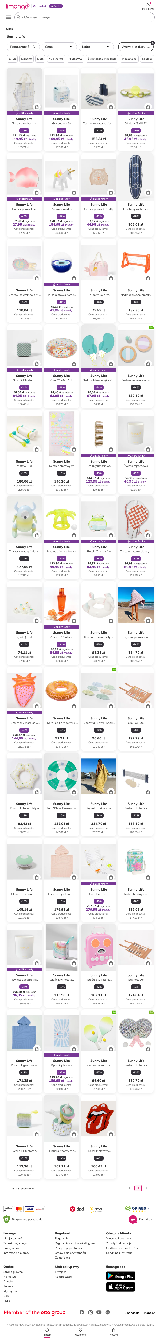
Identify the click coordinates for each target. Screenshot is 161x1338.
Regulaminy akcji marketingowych (76, 1245)
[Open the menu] (9, 18)
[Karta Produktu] (24, 111)
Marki (6, 1302)
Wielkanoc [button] (56, 60)
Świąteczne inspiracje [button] (102, 60)
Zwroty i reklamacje (118, 1245)
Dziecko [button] (26, 60)
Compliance (62, 1259)
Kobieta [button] (147, 60)
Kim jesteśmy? (12, 1240)
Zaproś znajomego (15, 1245)
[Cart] (37, 108)
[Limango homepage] (19, 7)
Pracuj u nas (11, 1249)
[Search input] (83, 18)
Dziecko (8, 1283)
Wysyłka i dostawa (118, 1240)
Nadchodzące (63, 1278)
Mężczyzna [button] (129, 60)
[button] (23, 48)
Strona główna (13, 1273)
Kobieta (8, 1288)
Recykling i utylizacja (119, 1254)
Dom (6, 1297)
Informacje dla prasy (16, 1254)
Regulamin (62, 1240)
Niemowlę (9, 1278)
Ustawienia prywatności (70, 1254)
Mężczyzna (10, 1293)
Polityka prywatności (68, 1249)
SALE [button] (12, 60)
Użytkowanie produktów (122, 1249)
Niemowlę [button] (75, 60)
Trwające (60, 1273)
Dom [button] (40, 60)
